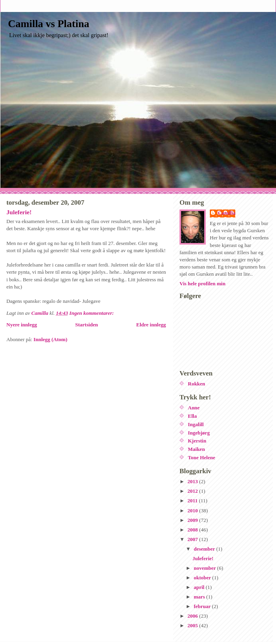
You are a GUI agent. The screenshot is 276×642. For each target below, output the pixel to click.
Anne (194, 408)
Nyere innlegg (21, 325)
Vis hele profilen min (202, 283)
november (205, 568)
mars (200, 597)
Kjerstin (197, 441)
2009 (193, 520)
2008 (193, 530)
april (200, 587)
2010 (193, 511)
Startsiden (86, 325)
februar (203, 606)
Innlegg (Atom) (50, 339)
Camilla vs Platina (48, 24)
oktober (203, 578)
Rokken (196, 384)
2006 (193, 616)
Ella (192, 416)
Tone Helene (201, 457)
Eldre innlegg (151, 325)
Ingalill (196, 424)
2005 (193, 625)
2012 (193, 491)
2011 (193, 501)
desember (205, 549)
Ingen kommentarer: (92, 313)
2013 (193, 481)
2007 (193, 539)
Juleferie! (19, 212)
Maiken (196, 449)
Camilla (226, 213)
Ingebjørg (199, 433)
